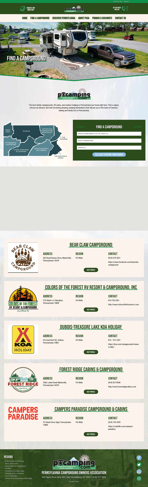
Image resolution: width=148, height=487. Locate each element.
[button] (39, 190)
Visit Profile (91, 270)
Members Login (118, 1)
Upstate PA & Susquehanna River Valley (18, 478)
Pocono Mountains (11, 476)
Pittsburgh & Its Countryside (14, 473)
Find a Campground (39, 18)
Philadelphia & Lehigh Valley (14, 471)
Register (126, 1)
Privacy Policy (74, 481)
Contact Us (120, 18)
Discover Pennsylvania (63, 18)
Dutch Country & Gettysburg (14, 461)
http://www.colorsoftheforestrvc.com (123, 304)
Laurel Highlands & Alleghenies (15, 466)
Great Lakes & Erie (11, 463)
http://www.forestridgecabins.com (122, 386)
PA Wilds (8, 468)
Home (24, 18)
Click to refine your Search (109, 154)
